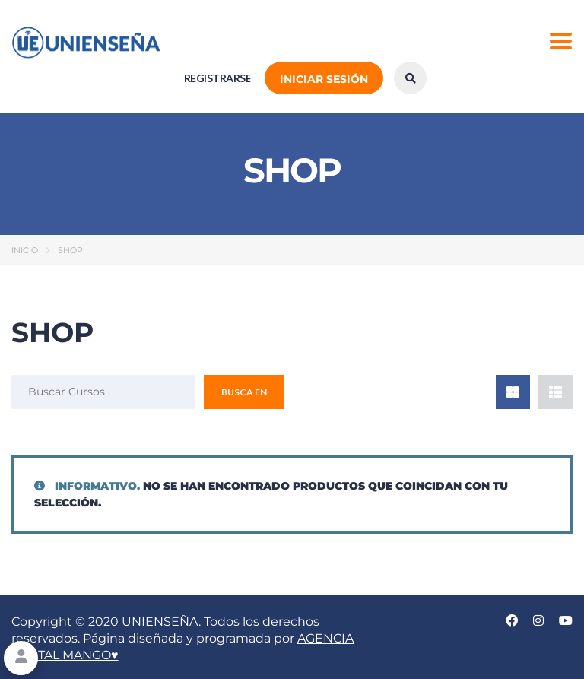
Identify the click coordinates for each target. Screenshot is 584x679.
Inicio (24, 250)
